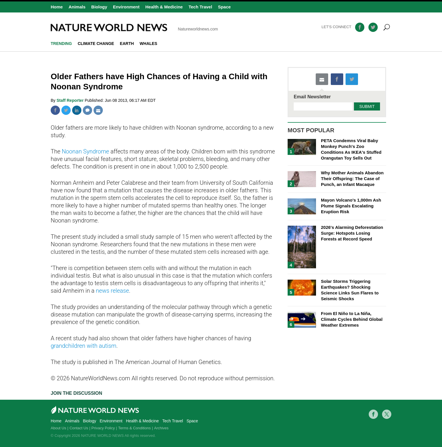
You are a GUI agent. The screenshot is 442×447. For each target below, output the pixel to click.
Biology (99, 6)
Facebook (55, 110)
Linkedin (76, 110)
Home (57, 6)
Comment (87, 110)
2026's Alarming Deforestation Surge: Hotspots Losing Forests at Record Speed (352, 233)
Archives (161, 428)
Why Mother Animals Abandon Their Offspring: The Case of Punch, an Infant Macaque (352, 178)
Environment (126, 6)
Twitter (66, 110)
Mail (98, 110)
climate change (96, 43)
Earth (127, 43)
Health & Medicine (164, 6)
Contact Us (79, 428)
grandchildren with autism (83, 345)
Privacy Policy (103, 428)
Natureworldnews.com (134, 27)
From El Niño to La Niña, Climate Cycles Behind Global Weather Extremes (352, 319)
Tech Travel (200, 6)
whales (148, 43)
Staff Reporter (70, 100)
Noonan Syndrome (85, 151)
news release (112, 290)
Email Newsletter (312, 97)
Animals (77, 6)
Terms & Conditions (134, 428)
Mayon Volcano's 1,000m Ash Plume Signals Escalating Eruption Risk (351, 206)
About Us (58, 428)
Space (224, 6)
